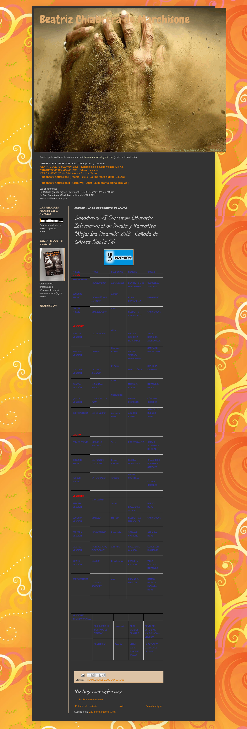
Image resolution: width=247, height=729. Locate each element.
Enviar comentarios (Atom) (102, 712)
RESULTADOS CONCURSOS (110, 680)
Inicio (121, 706)
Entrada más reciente (86, 706)
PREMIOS (90, 680)
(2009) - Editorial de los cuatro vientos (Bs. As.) (82, 167)
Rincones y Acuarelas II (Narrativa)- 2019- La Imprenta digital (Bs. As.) (84, 182)
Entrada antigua (154, 706)
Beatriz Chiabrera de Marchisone (115, 19)
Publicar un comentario (91, 699)
